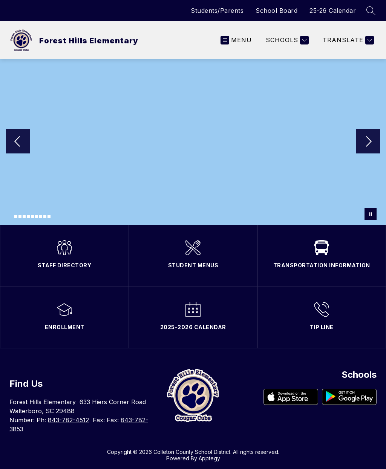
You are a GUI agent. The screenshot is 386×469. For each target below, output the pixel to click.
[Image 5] (28, 216)
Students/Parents (217, 10)
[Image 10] (49, 216)
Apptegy (209, 458)
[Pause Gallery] (371, 214)
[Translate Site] (347, 40)
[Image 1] (11, 217)
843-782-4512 (68, 420)
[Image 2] (15, 216)
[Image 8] (40, 216)
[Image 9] (44, 216)
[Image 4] (24, 216)
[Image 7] (36, 216)
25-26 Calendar (332, 10)
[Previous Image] (18, 142)
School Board (276, 10)
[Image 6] (32, 216)
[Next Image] (368, 142)
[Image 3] (19, 216)
